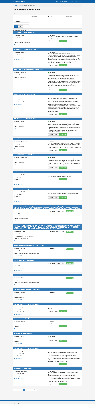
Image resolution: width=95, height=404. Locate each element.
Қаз (78, 1)
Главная (56, 1)
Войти (76, 1)
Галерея (56, 40)
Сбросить (20, 26)
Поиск (16, 26)
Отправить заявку (63, 40)
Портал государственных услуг (19, 1)
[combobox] (21, 19)
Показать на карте (18, 44)
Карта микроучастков (64, 1)
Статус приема (17, 21)
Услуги (71, 1)
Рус (80, 1)
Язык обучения (69, 16)
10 (34, 389)
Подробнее (51, 40)
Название (50, 16)
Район (15, 16)
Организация (34, 16)
